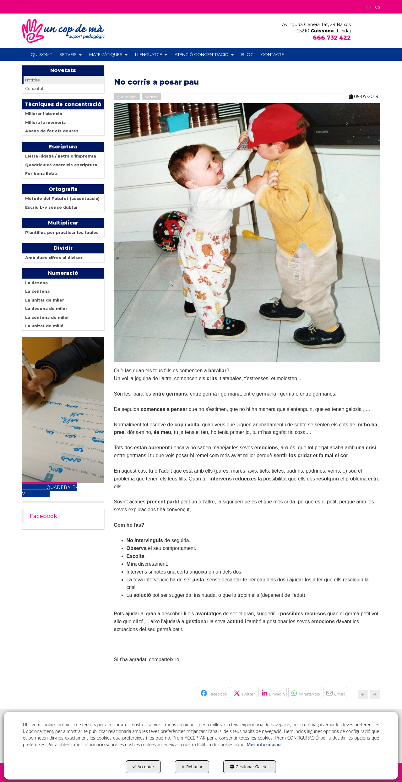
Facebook (43, 516)
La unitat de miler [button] (44, 300)
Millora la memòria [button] (45, 122)
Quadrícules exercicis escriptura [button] (61, 165)
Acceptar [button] (143, 766)
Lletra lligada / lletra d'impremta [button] (60, 156)
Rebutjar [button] (192, 766)
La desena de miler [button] (46, 308)
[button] (25, 8)
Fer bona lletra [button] (41, 173)
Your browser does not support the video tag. (63, 410)
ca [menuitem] (368, 6)
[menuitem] (371, 6)
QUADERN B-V (49, 490)
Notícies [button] (32, 80)
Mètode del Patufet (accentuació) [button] (62, 198)
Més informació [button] (263, 744)
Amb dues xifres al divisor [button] (54, 257)
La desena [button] (36, 282)
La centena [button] (37, 291)
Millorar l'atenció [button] (43, 113)
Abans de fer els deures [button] (52, 131)
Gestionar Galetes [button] (249, 766)
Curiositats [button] (35, 88)
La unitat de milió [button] (44, 326)
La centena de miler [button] (47, 317)
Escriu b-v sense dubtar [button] (51, 207)
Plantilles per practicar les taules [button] (62, 232)
